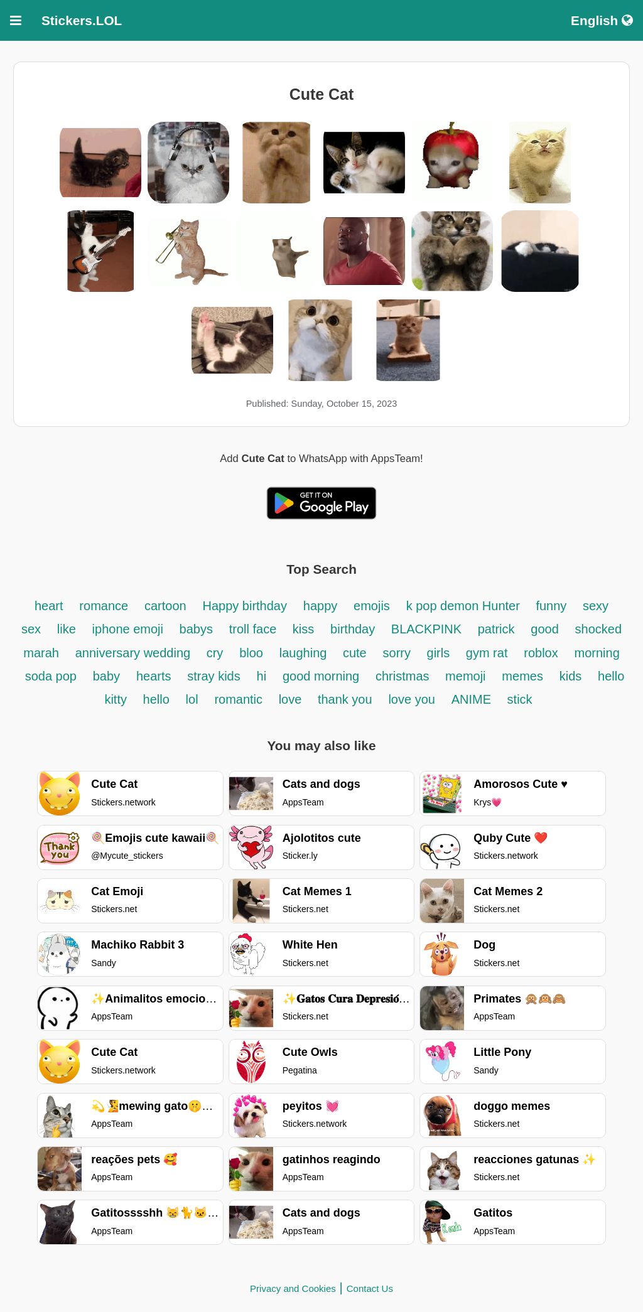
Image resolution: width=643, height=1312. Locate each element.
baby (106, 676)
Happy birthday (244, 606)
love (292, 699)
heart (49, 606)
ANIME (473, 699)
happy (320, 606)
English (602, 20)
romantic (240, 699)
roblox (541, 653)
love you (411, 699)
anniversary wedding (134, 653)
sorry (398, 653)
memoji (465, 676)
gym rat (487, 653)
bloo (251, 653)
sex (31, 629)
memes (522, 676)
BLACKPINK (428, 629)
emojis (372, 606)
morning (597, 653)
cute (355, 653)
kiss (303, 629)
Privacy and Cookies (293, 1288)
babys (196, 629)
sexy (595, 606)
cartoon (165, 606)
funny (553, 606)
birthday (354, 629)
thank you (345, 699)
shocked (598, 629)
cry (215, 653)
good (545, 629)
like (66, 629)
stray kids (213, 676)
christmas (404, 676)
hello (156, 699)
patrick (496, 629)
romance (103, 606)
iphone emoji (129, 629)
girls (440, 653)
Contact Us (370, 1288)
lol (192, 699)
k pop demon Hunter (465, 606)
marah (41, 653)
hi (262, 676)
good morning (321, 676)
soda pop (51, 676)
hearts (153, 676)
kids (570, 676)
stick (519, 699)
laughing (304, 653)
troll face (254, 629)
